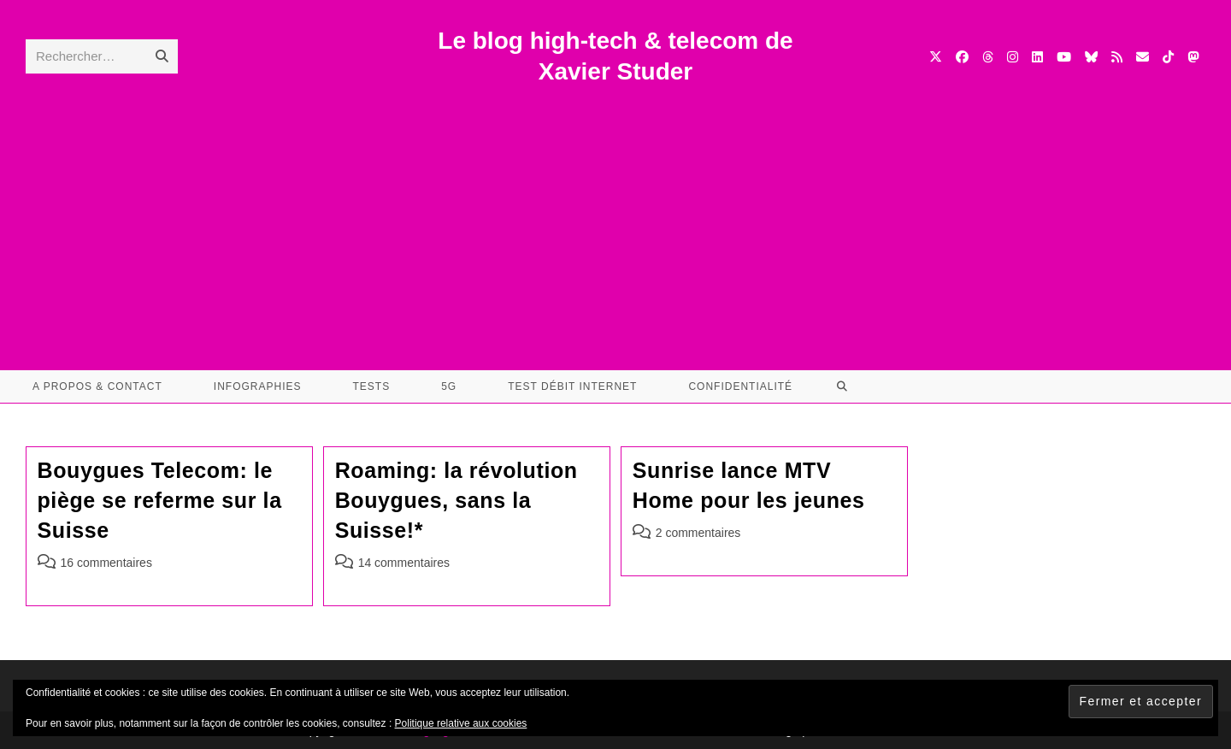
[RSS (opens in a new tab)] (1116, 56)
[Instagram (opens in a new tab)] (1012, 56)
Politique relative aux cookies (461, 723)
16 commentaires (106, 562)
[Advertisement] (615, 216)
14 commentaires (404, 562)
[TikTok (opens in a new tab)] (1168, 56)
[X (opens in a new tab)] (935, 56)
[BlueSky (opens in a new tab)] (1091, 56)
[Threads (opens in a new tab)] (987, 56)
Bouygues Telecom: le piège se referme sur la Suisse (160, 500)
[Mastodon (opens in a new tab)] (1193, 56)
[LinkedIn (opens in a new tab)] (1037, 56)
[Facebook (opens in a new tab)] (962, 56)
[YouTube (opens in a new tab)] (1064, 56)
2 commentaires (698, 533)
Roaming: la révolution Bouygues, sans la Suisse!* (456, 500)
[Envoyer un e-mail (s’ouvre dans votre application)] (1142, 56)
